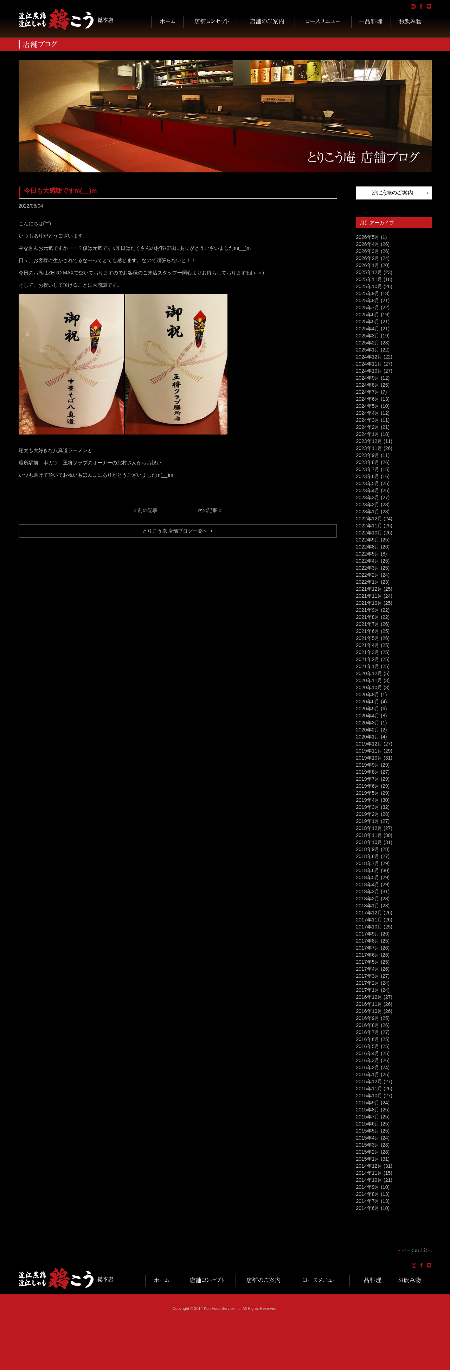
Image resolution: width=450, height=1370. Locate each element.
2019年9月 (368, 765)
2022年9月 (368, 540)
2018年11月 (369, 835)
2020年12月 (369, 673)
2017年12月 (369, 912)
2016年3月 (368, 1060)
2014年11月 (369, 1173)
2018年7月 (368, 863)
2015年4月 (368, 1138)
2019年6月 (368, 786)
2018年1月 (368, 905)
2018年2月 (368, 898)
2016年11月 (369, 1004)
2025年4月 (368, 328)
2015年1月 (368, 1159)
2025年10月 (369, 286)
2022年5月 (368, 554)
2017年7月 (368, 948)
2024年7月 (368, 392)
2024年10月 (369, 371)
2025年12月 (369, 272)
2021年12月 (369, 589)
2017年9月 (368, 934)
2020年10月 (369, 687)
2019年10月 (369, 758)
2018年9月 (368, 849)
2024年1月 (368, 434)
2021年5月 (368, 638)
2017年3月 (368, 976)
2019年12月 (369, 744)
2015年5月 (368, 1131)
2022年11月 (369, 525)
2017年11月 (369, 919)
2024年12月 (369, 357)
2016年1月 (368, 1074)
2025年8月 (368, 300)
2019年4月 (368, 800)
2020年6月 (368, 701)
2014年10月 (369, 1180)
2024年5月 (368, 406)
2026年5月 (368, 237)
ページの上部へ (417, 1250)
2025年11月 (369, 279)
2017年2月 (368, 983)
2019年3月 (368, 807)
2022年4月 (368, 561)
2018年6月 (368, 870)
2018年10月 (369, 842)
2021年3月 (368, 652)
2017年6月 (368, 955)
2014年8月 (368, 1194)
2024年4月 (368, 413)
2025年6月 (368, 314)
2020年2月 (368, 729)
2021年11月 (369, 596)
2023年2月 (368, 504)
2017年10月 (369, 927)
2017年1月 (368, 990)
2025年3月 (368, 335)
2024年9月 (368, 378)
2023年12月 (369, 441)
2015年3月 (368, 1145)
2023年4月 (368, 490)
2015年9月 (368, 1102)
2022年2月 (368, 575)
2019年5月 (368, 793)
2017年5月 (368, 962)
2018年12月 (369, 828)
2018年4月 (368, 884)
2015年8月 (368, 1109)
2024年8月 (368, 385)
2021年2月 (368, 659)
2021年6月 (368, 631)
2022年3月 (368, 568)
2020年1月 (368, 737)
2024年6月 (368, 399)
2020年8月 (368, 694)
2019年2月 (368, 814)
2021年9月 (368, 610)
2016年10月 (369, 1011)
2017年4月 (368, 969)
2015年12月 (369, 1081)
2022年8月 (368, 547)
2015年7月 (368, 1117)
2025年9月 (368, 293)
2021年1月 (368, 666)
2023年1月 (368, 511)
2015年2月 (368, 1152)
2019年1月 (368, 821)
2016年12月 (369, 997)
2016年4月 (368, 1053)
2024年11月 (369, 364)
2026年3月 (368, 251)
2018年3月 (368, 891)
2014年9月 (368, 1187)
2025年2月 (368, 342)
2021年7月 (368, 624)
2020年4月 (368, 715)
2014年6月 (368, 1208)
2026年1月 (368, 265)
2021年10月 (369, 603)
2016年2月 (368, 1067)
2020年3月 (368, 722)
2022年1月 (368, 582)
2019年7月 (368, 779)
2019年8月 (368, 772)
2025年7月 (368, 307)
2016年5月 (368, 1046)
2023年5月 (368, 483)
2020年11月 (369, 680)
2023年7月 (368, 469)
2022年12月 (369, 518)
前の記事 (148, 510)
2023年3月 (368, 497)
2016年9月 (368, 1018)
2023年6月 (368, 476)
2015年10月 (369, 1095)
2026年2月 (368, 258)
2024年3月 (368, 420)
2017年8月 (368, 941)
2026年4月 (368, 244)
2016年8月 (368, 1025)
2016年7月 (368, 1032)
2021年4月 (368, 645)
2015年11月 (369, 1088)
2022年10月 (369, 532)
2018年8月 (368, 856)
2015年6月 (368, 1124)
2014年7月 (368, 1201)
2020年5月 (368, 708)
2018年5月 (368, 877)
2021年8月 (368, 617)
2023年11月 (369, 448)
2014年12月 (369, 1166)
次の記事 (207, 510)
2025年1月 (368, 350)
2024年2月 (368, 427)
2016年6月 (368, 1039)
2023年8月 (368, 462)
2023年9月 (368, 455)
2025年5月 (368, 321)
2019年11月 (369, 751)
